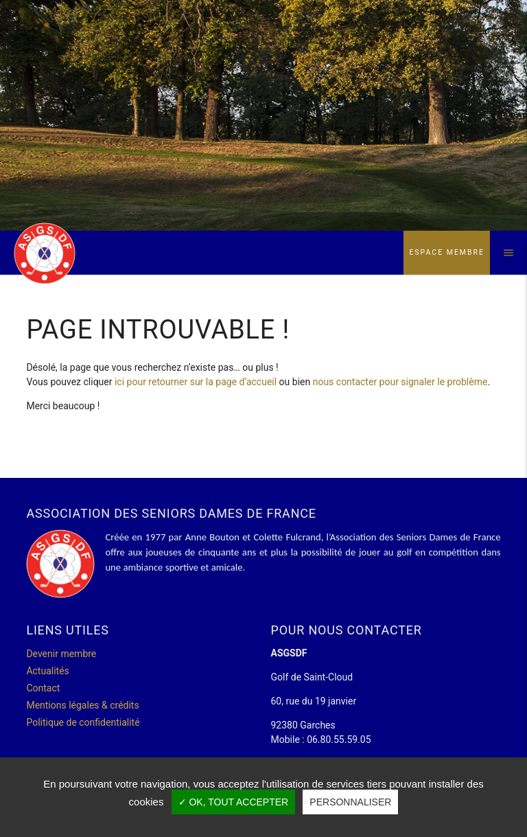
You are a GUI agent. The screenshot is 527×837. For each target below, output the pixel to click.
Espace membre (446, 252)
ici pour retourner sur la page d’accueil (196, 381)
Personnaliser (350, 801)
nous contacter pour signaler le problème (400, 381)
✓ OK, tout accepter (233, 801)
